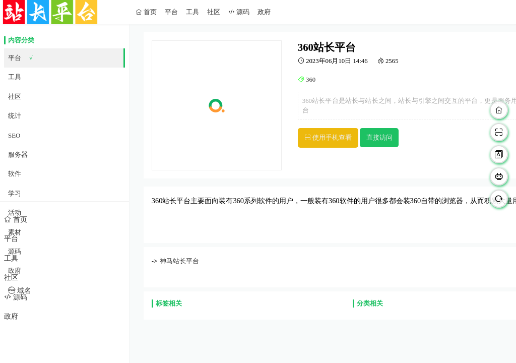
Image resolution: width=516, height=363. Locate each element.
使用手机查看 (331, 137)
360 (309, 79)
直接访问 (379, 137)
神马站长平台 (179, 261)
